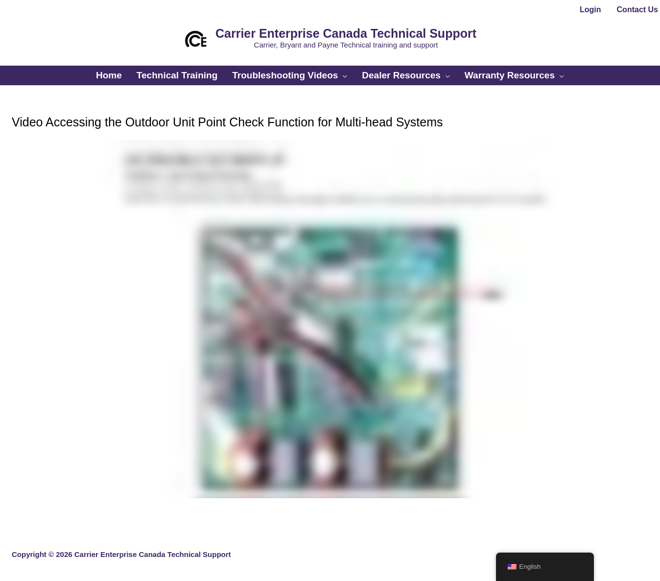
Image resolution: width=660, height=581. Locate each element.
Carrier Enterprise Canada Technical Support (345, 33)
